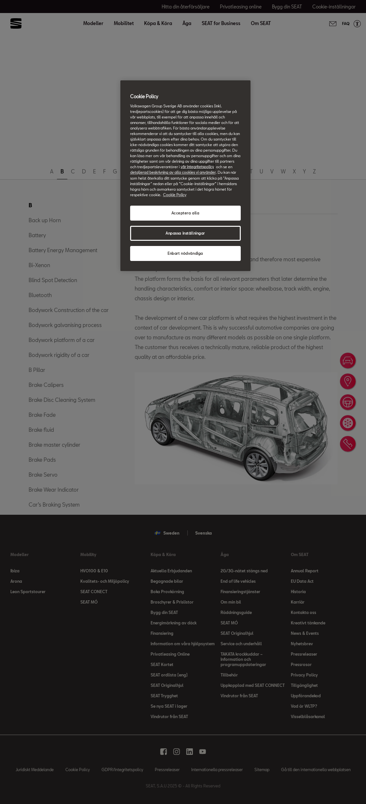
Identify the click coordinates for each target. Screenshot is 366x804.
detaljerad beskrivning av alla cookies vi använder (173, 172)
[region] (185, 175)
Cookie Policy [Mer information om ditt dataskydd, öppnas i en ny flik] (174, 195)
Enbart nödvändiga (185, 253)
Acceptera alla (185, 213)
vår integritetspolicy (197, 167)
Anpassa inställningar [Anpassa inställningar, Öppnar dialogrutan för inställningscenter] (185, 233)
